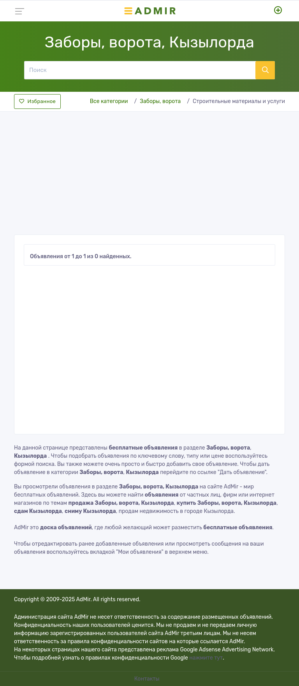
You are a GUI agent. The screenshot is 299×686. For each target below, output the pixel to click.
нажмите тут (206, 657)
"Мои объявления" (140, 552)
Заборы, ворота (160, 101)
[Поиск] (139, 70)
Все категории (109, 101)
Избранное (37, 101)
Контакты (147, 679)
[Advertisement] (149, 170)
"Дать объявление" (242, 472)
